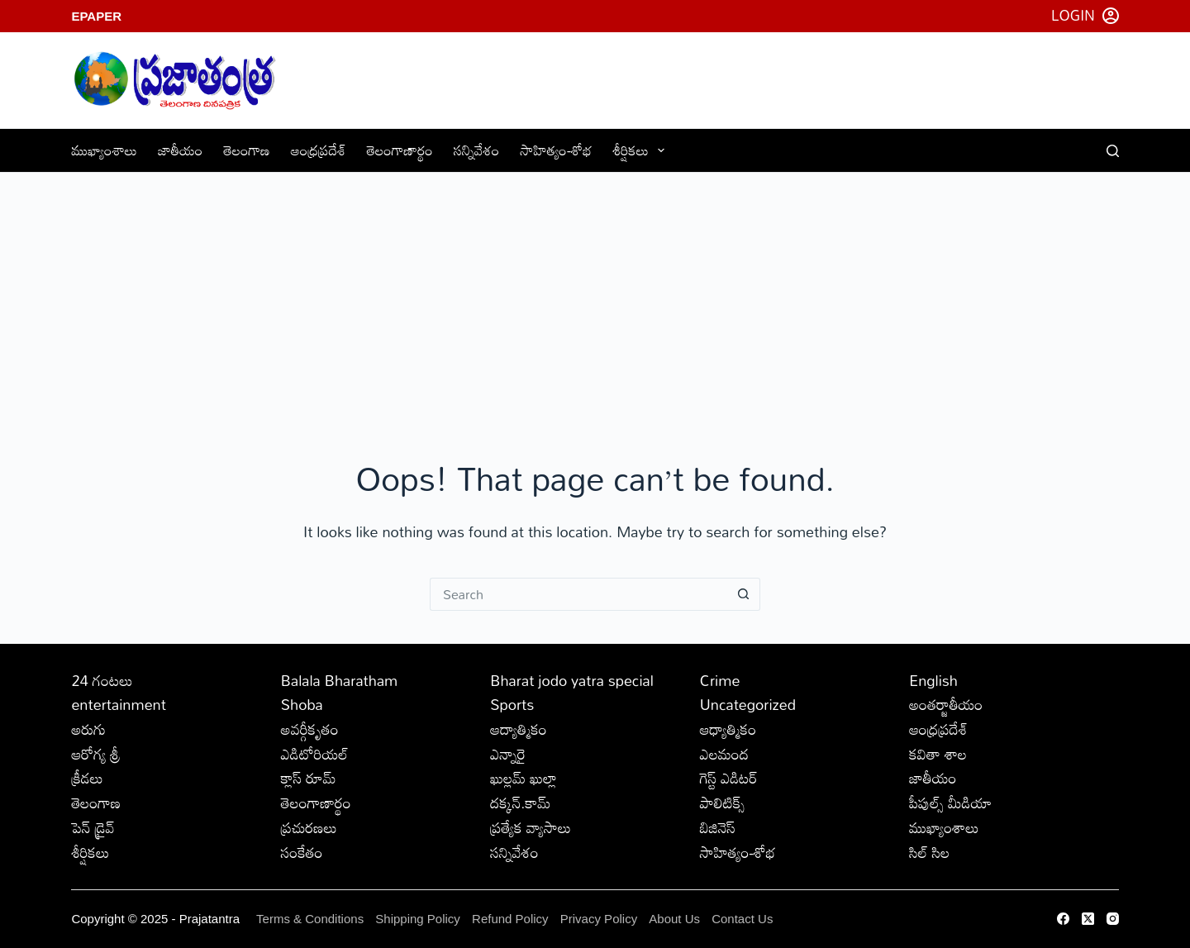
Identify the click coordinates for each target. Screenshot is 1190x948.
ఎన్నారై (508, 754)
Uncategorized (748, 704)
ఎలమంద (724, 754)
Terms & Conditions (310, 919)
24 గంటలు (101, 680)
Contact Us (742, 919)
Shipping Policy (417, 919)
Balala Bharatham (339, 680)
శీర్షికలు (642, 150)
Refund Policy (510, 919)
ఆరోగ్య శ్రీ (95, 754)
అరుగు (88, 729)
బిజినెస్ (717, 827)
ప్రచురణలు (309, 827)
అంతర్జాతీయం (946, 704)
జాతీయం (180, 150)
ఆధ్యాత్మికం (728, 729)
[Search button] (743, 594)
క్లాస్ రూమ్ (308, 778)
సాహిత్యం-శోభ (556, 150)
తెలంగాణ (246, 150)
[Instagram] (1113, 918)
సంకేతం (302, 852)
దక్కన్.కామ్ (520, 802)
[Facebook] (1063, 918)
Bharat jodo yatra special (572, 680)
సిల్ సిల (929, 852)
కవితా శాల (938, 754)
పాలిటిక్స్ (722, 802)
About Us (674, 919)
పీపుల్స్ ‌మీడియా (950, 802)
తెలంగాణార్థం (400, 150)
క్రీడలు (86, 778)
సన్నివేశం (477, 150)
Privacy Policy (600, 919)
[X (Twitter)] (1088, 918)
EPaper (96, 16)
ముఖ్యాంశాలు (104, 150)
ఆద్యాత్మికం (518, 729)
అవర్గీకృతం (310, 729)
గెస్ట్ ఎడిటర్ (729, 778)
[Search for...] (578, 594)
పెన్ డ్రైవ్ (92, 827)
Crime (720, 680)
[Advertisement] (595, 296)
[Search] (1113, 151)
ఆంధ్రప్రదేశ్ (318, 150)
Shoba (302, 704)
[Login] (1085, 15)
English (933, 680)
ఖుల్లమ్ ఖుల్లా (523, 778)
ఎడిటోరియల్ (315, 754)
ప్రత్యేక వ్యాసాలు (530, 827)
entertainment (118, 704)
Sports (512, 704)
